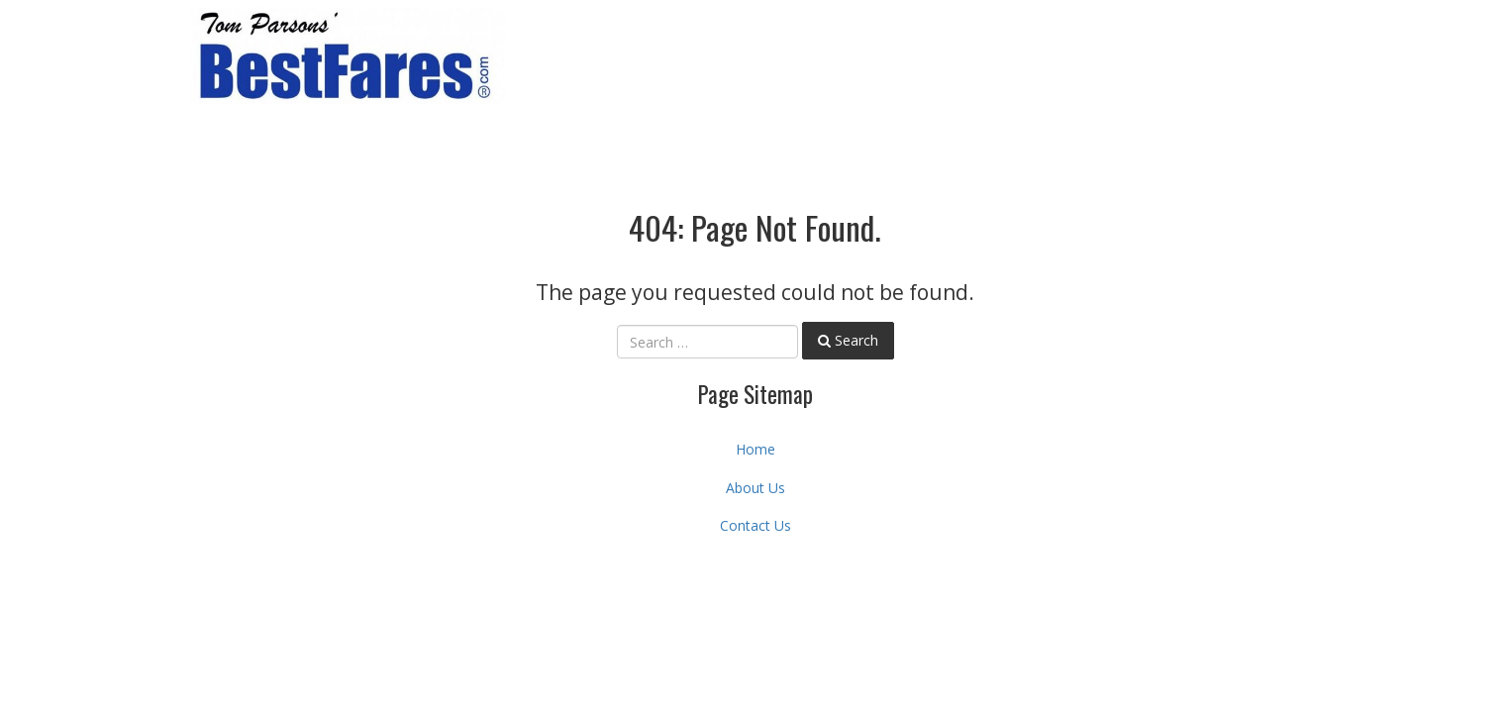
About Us (755, 487)
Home (755, 449)
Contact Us (755, 525)
